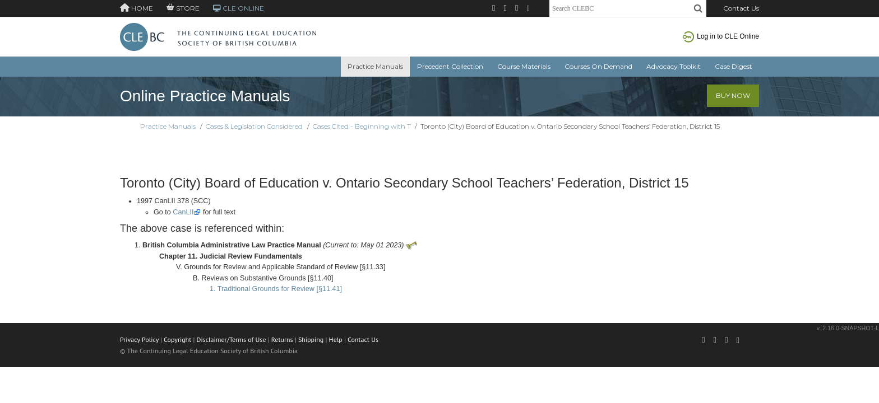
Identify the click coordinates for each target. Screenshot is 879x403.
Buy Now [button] (733, 95)
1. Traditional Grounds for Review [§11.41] (276, 289)
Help (336, 339)
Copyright (177, 339)
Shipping (310, 339)
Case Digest (733, 66)
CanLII (183, 212)
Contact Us (741, 8)
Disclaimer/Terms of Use (231, 339)
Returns (282, 339)
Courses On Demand (598, 66)
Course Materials (523, 66)
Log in (721, 36)
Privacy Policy (139, 339)
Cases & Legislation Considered (254, 126)
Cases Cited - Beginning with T (362, 126)
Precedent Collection (450, 66)
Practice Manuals (375, 66)
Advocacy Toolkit (673, 66)
